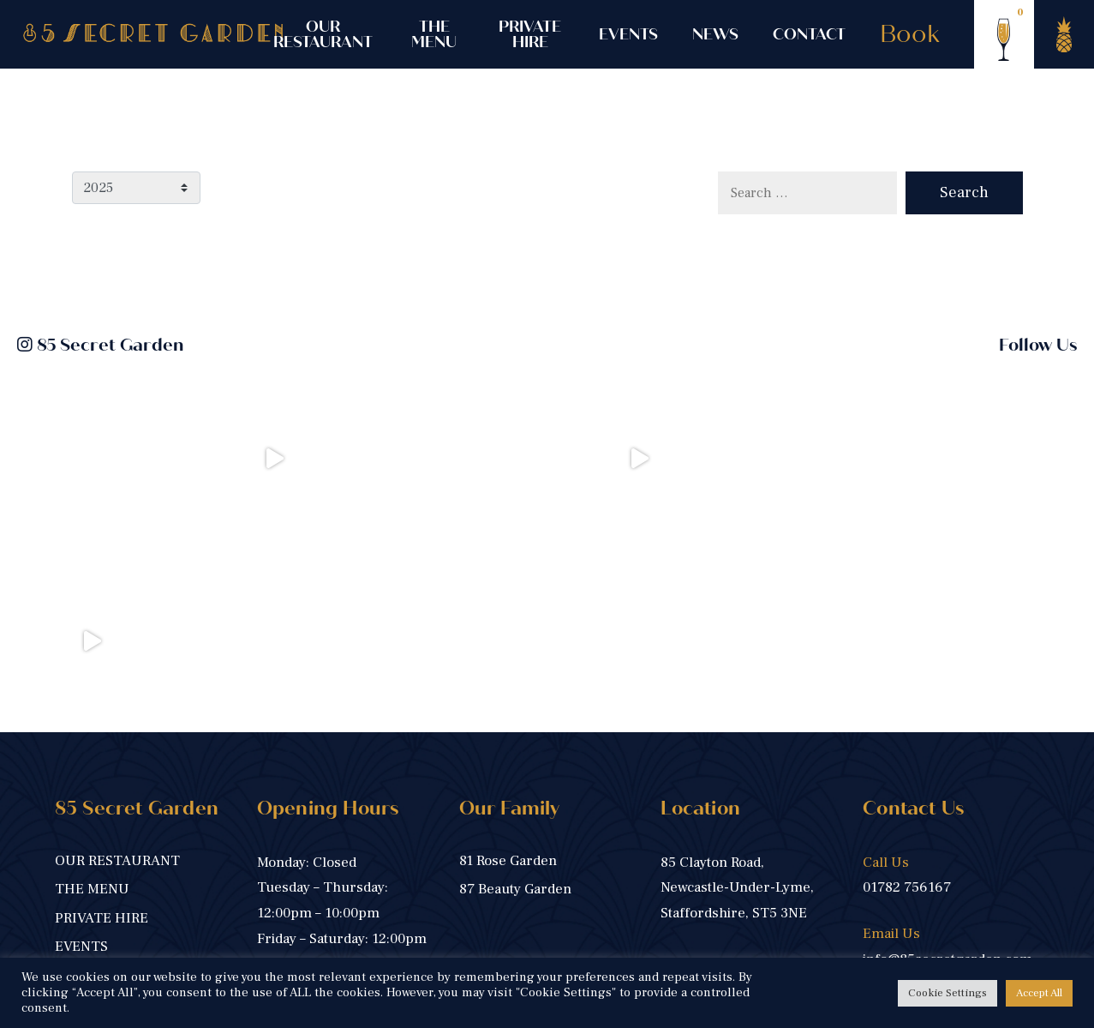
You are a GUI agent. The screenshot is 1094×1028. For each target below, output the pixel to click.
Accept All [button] (1039, 993)
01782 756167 (907, 704)
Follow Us (1038, 345)
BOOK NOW (300, 833)
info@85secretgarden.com (947, 776)
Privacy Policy (358, 955)
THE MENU (434, 34)
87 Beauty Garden (515, 706)
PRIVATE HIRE (530, 34)
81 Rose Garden (508, 678)
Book (910, 34)
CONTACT (809, 34)
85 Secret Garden (100, 345)
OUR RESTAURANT (323, 34)
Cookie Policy (462, 955)
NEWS (715, 34)
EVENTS (628, 34)
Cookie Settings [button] (947, 993)
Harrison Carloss (981, 955)
